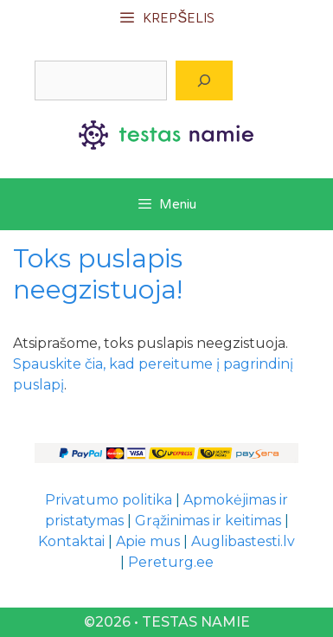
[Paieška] (204, 80)
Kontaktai (71, 541)
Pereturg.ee (171, 562)
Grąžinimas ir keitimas (208, 520)
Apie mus (148, 541)
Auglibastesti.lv (243, 541)
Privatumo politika (108, 500)
